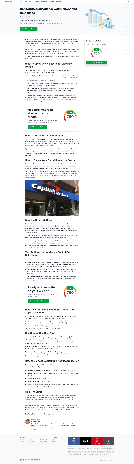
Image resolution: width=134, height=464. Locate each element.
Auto (31, 439)
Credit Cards (22, 445)
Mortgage (32, 441)
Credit (21, 439)
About (53, 439)
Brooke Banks (35, 421)
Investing (32, 443)
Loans (31, 445)
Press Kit (54, 443)
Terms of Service (102, 460)
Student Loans (43, 441)
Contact (54, 441)
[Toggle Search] (128, 1)
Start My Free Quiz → (28, 29)
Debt (21, 443)
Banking (22, 441)
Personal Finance (44, 439)
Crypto (41, 443)
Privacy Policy (111, 460)
